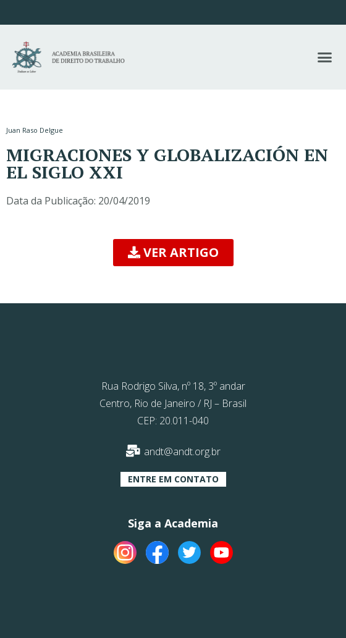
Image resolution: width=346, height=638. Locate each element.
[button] (324, 57)
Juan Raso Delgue (34, 130)
